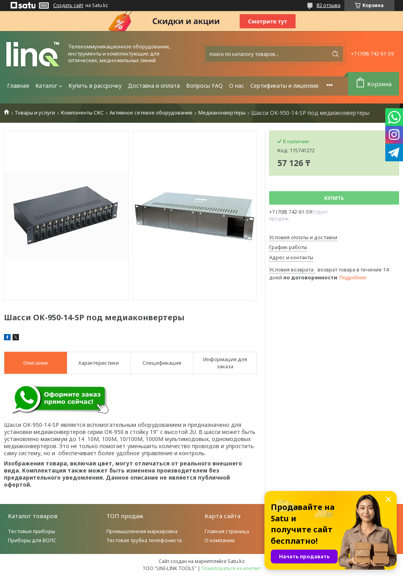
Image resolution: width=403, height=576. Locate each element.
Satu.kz (236, 561)
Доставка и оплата (154, 85)
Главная (18, 85)
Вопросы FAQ (204, 85)
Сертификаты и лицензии (284, 85)
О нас (236, 85)
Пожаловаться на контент (231, 568)
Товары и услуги (35, 112)
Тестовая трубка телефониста (144, 540)
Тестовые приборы (31, 531)
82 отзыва (328, 5)
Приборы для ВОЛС (32, 540)
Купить (334, 198)
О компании (220, 540)
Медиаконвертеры (222, 112)
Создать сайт (68, 5)
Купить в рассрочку (95, 85)
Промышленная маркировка (141, 531)
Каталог (46, 85)
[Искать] (335, 54)
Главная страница (227, 531)
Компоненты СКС (82, 112)
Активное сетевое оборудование (150, 112)
